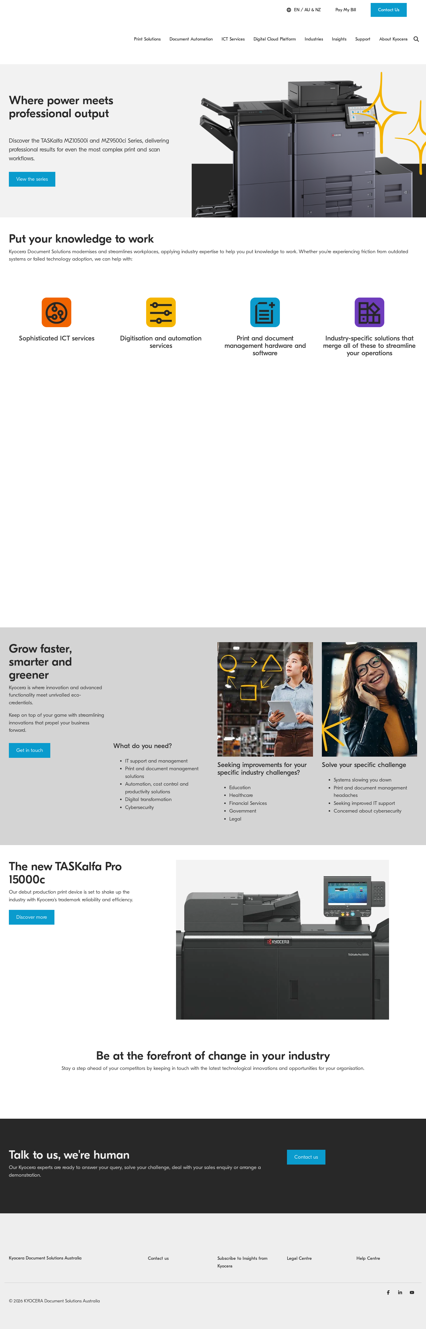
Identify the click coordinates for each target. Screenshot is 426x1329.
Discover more (31, 899)
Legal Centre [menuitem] (299, 1241)
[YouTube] (412, 1274)
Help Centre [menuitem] (368, 1241)
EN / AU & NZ (304, 9)
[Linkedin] (400, 1274)
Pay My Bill (345, 9)
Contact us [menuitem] (158, 1241)
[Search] (416, 26)
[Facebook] (389, 1274)
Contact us (306, 1139)
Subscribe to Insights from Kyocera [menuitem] (243, 1244)
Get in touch (29, 725)
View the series (32, 154)
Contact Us (388, 9)
